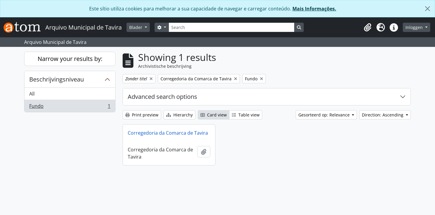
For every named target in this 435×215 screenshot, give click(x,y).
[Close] (427, 8)
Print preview (141, 115)
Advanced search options (162, 97)
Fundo (69, 107)
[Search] (231, 27)
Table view (246, 115)
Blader (136, 27)
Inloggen (414, 27)
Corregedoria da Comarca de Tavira (168, 133)
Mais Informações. (314, 8)
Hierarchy (179, 115)
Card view (213, 115)
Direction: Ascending (383, 115)
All (32, 93)
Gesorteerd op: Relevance (324, 115)
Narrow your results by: (70, 59)
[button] (367, 27)
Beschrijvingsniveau (56, 79)
